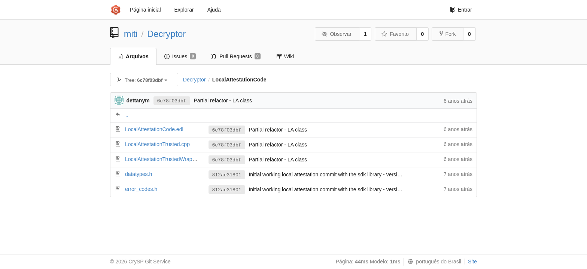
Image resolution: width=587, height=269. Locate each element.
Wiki (285, 56)
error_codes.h (141, 189)
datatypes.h (138, 174)
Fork (448, 34)
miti (131, 34)
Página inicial (145, 10)
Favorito (395, 34)
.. (126, 115)
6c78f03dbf (171, 101)
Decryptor (166, 34)
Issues (180, 56)
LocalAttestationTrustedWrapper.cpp (167, 159)
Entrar (461, 10)
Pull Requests (236, 56)
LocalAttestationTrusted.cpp (157, 144)
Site (472, 262)
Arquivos (133, 56)
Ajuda (214, 10)
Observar (337, 34)
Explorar (184, 10)
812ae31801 (226, 175)
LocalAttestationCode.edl (154, 129)
